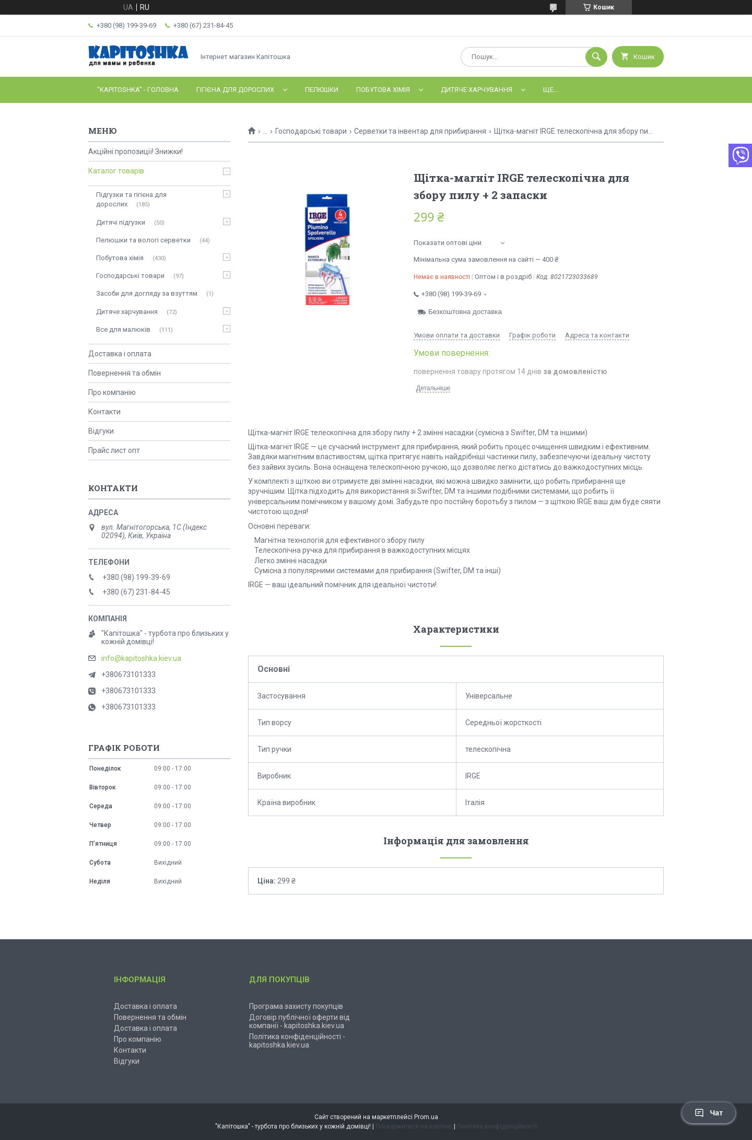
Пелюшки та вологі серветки (143, 240)
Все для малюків (123, 329)
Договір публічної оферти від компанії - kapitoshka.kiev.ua (299, 1021)
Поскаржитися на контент (413, 1126)
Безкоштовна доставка (465, 312)
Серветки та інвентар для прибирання (420, 131)
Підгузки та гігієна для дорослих (131, 199)
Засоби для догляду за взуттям (146, 293)
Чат (709, 1113)
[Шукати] (596, 57)
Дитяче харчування (476, 90)
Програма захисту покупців (296, 1006)
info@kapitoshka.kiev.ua (141, 658)
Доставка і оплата (119, 354)
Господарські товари (311, 131)
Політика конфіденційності (497, 1126)
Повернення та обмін (124, 373)
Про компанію (112, 392)
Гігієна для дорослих (235, 90)
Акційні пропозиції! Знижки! (135, 151)
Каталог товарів (116, 171)
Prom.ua (426, 1117)
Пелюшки (321, 90)
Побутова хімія (383, 90)
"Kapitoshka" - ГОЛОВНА (138, 90)
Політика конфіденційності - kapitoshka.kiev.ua (297, 1040)
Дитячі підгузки (120, 222)
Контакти (104, 412)
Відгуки (101, 431)
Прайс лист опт (114, 450)
